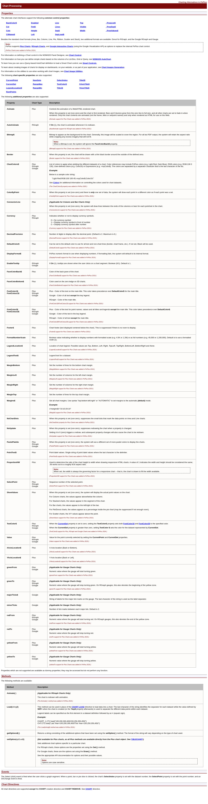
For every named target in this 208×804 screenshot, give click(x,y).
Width (82, 31)
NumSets (37, 80)
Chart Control (75, 55)
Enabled (34, 23)
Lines (57, 27)
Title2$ (82, 80)
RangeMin (37, 88)
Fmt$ (33, 27)
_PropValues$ (112, 31)
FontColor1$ (129, 524)
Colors (56, 183)
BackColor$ (11, 23)
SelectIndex (62, 80)
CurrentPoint (12, 80)
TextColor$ (62, 84)
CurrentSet (11, 84)
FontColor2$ (144, 524)
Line (57, 23)
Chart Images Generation (113, 67)
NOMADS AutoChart (102, 59)
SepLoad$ (59, 34)
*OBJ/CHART (137, 739)
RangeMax (37, 84)
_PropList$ (111, 23)
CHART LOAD (78, 707)
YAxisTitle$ (84, 88)
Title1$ (60, 88)
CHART (89, 789)
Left (32, 34)
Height (34, 31)
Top (81, 23)
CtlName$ (10, 34)
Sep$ (57, 31)
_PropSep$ (111, 27)
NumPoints (11, 92)
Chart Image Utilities (73, 71)
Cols (8, 31)
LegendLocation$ (14, 88)
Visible (83, 27)
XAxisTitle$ (84, 84)
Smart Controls (89, 63)
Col (7, 27)
